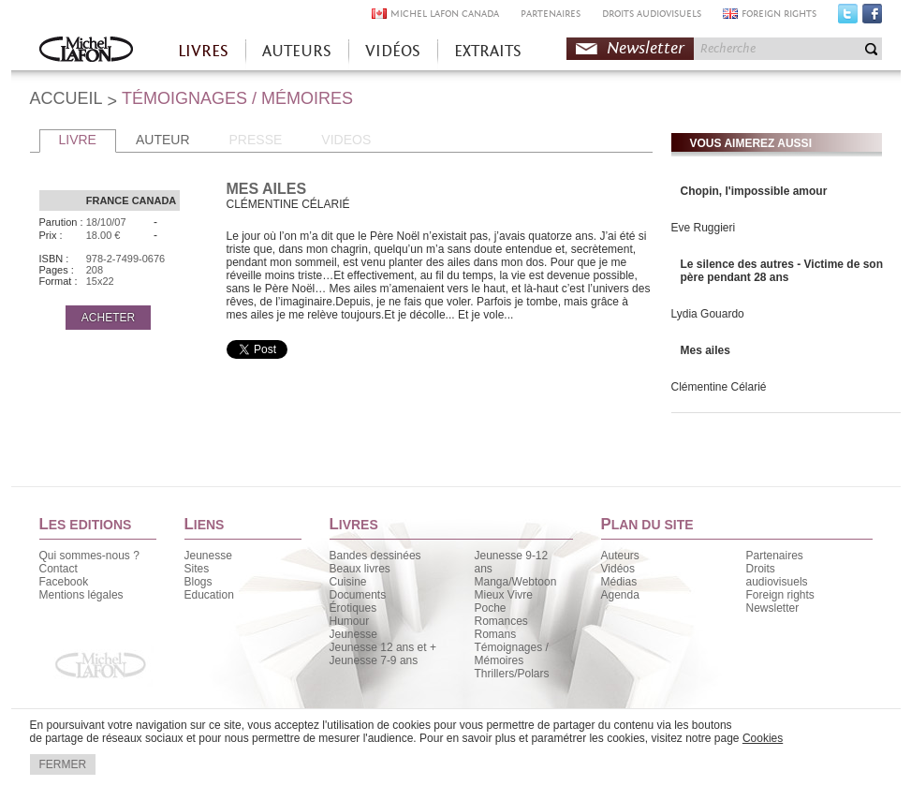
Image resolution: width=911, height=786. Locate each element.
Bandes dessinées (375, 555)
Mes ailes (705, 350)
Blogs (198, 581)
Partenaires (774, 555)
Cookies (762, 738)
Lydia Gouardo (707, 313)
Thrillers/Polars (512, 673)
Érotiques (353, 608)
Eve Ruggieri (703, 227)
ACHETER (108, 317)
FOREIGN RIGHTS (779, 13)
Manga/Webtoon (516, 581)
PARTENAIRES (550, 13)
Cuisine (348, 581)
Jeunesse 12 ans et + (383, 647)
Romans (496, 634)
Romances (501, 621)
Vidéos (618, 568)
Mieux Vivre (504, 594)
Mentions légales (81, 594)
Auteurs (620, 555)
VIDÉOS (392, 51)
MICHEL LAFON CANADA (444, 13)
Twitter (848, 18)
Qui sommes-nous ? (89, 555)
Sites (197, 568)
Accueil (86, 51)
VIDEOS (346, 139)
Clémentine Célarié (719, 386)
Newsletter (645, 48)
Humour (350, 621)
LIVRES (203, 51)
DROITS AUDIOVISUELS (651, 13)
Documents (358, 594)
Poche (491, 608)
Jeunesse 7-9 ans (374, 660)
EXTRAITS (488, 51)
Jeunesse (208, 555)
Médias (619, 581)
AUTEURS (296, 51)
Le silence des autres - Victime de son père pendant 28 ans (782, 271)
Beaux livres (360, 568)
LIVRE (77, 139)
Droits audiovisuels (777, 575)
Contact (58, 568)
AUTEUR (163, 139)
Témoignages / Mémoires (512, 654)
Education (209, 594)
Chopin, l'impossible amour (754, 191)
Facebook (872, 18)
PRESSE (256, 139)
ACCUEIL (66, 98)
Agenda (620, 594)
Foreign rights (780, 594)
